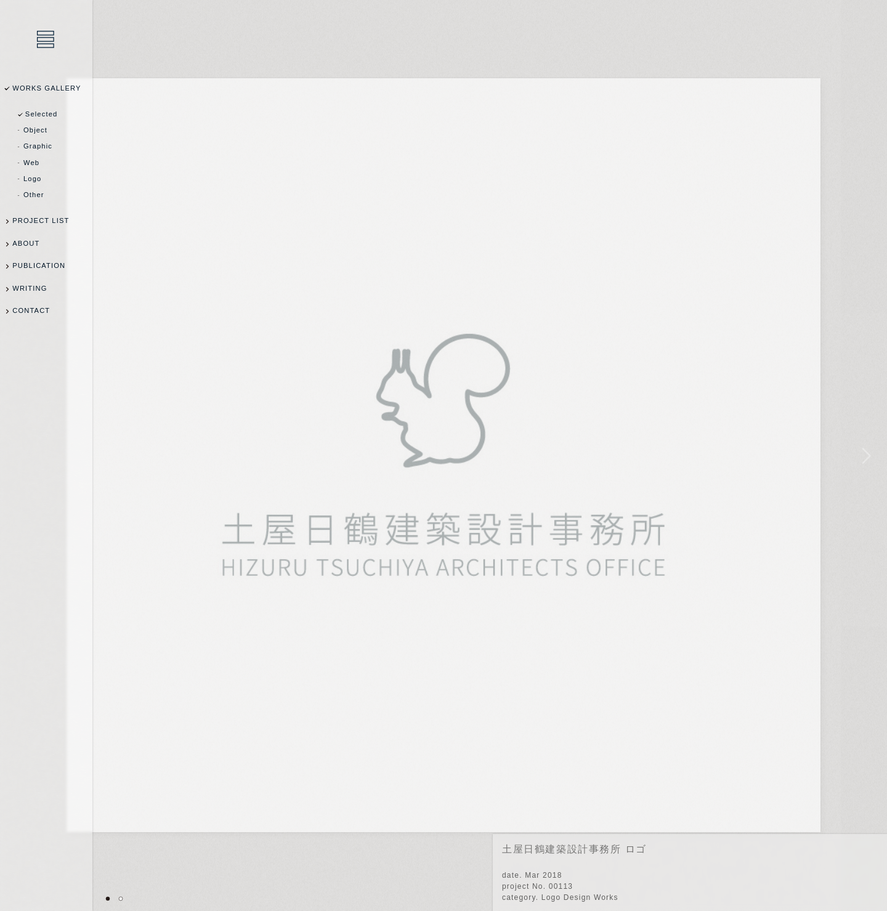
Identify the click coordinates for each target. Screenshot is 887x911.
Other (33, 194)
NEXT (864, 455)
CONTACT (31, 310)
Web (31, 162)
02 (121, 899)
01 (108, 899)
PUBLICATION (38, 265)
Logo (32, 178)
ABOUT (25, 243)
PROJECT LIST (40, 220)
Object (35, 130)
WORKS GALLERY (46, 88)
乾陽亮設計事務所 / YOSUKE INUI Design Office (46, 40)
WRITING (29, 288)
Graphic (37, 146)
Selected (41, 114)
